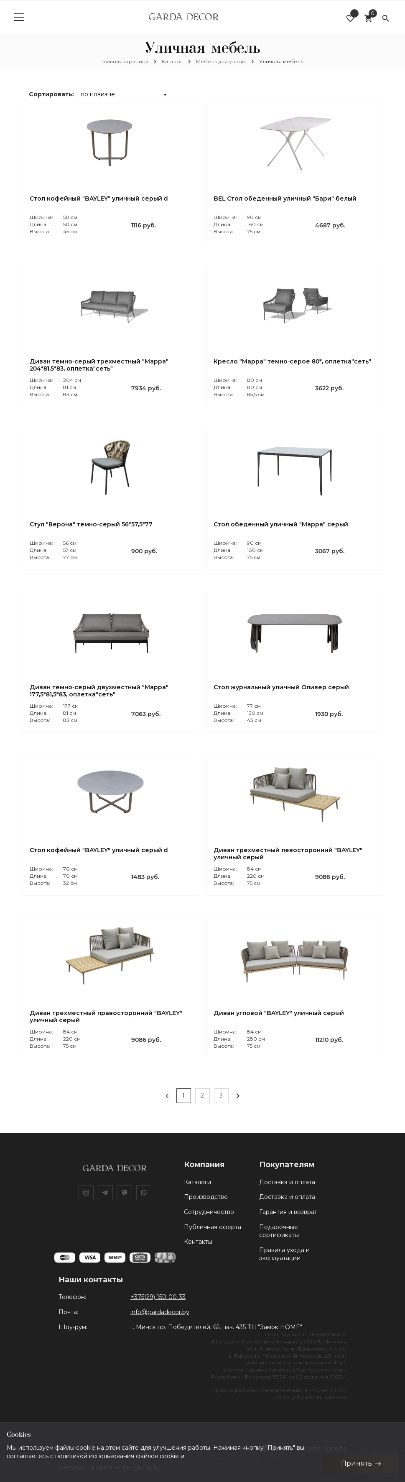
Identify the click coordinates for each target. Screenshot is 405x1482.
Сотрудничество (209, 1212)
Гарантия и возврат (288, 1212)
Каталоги (197, 1182)
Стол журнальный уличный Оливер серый (281, 687)
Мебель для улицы (221, 61)
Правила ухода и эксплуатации (284, 1254)
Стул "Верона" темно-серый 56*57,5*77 (91, 524)
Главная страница (125, 61)
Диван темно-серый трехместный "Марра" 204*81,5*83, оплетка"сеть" (99, 365)
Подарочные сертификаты (279, 1231)
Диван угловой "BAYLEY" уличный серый (279, 1013)
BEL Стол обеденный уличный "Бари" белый (285, 198)
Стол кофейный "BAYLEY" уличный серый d (99, 198)
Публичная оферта (212, 1227)
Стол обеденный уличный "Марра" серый (281, 524)
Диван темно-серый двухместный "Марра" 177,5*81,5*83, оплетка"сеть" (99, 691)
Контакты (198, 1241)
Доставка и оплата (287, 1182)
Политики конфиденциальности (234, 1455)
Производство (206, 1197)
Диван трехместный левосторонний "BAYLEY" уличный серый (288, 854)
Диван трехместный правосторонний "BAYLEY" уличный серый (106, 1017)
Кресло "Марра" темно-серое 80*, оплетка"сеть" (292, 361)
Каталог (172, 61)
